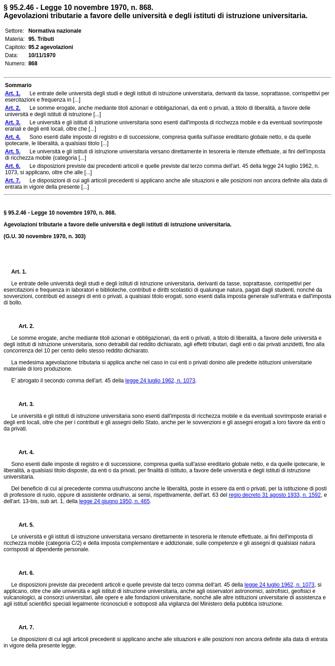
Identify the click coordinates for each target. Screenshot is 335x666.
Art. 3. (22, 404)
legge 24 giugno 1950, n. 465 (114, 501)
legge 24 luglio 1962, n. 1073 (160, 380)
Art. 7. (22, 627)
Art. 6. (22, 573)
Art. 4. (22, 452)
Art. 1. (19, 272)
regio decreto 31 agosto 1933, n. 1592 (275, 495)
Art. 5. (22, 525)
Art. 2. (22, 326)
